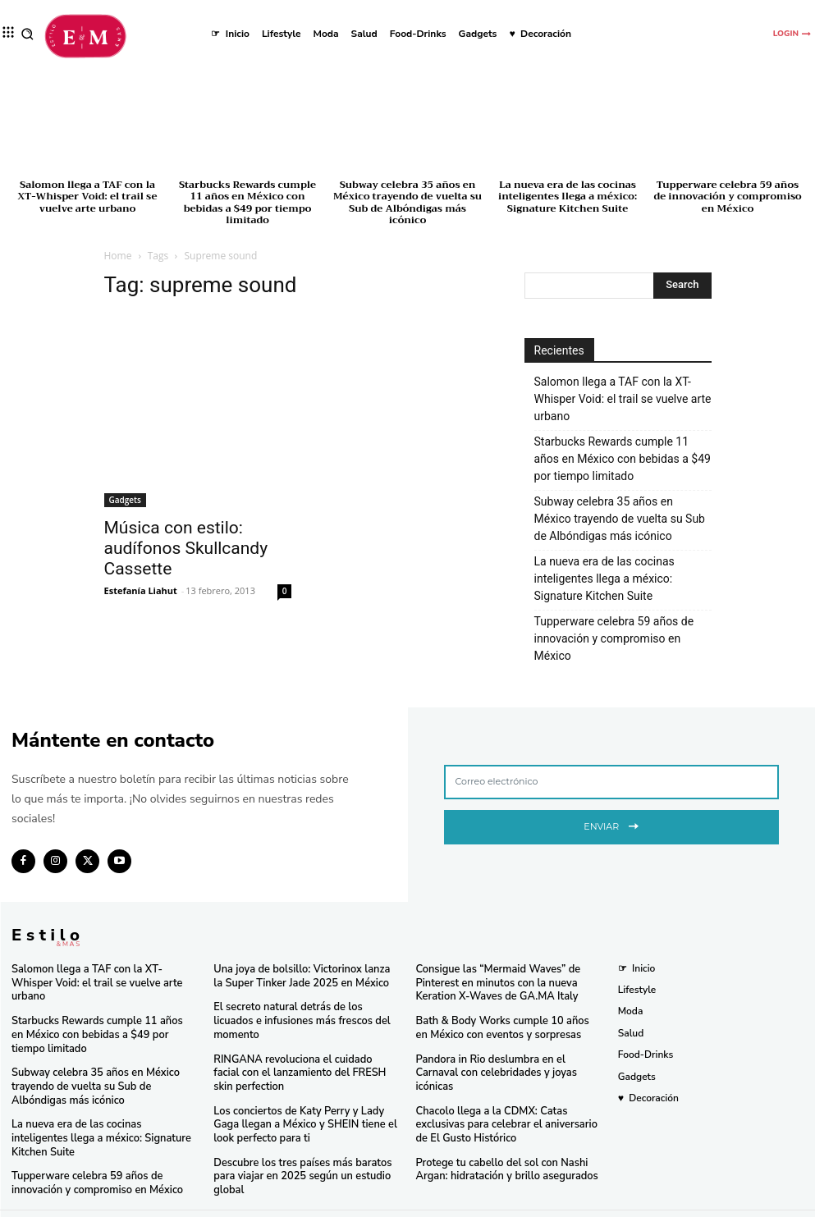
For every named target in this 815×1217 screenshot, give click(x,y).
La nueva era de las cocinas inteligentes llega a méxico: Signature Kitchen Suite (567, 196)
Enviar (611, 824)
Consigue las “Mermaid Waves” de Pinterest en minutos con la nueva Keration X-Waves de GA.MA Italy (493, 982)
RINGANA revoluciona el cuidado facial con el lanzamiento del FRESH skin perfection (300, 1055)
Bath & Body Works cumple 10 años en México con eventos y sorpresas (504, 1025)
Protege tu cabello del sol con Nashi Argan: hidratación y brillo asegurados (501, 1150)
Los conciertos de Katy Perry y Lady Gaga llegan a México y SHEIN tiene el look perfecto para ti (299, 1106)
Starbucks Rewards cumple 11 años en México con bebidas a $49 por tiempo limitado (247, 202)
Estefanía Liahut (140, 590)
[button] (27, 34)
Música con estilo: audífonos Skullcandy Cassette (186, 548)
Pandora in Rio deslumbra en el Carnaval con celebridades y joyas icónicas (507, 1063)
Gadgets (125, 500)
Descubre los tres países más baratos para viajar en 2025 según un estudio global (296, 1156)
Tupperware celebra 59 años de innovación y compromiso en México (727, 196)
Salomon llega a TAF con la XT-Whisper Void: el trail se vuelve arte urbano (87, 196)
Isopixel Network (591, 1202)
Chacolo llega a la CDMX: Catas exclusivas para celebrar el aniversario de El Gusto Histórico (508, 1106)
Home (118, 256)
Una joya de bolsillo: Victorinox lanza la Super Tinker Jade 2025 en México (301, 976)
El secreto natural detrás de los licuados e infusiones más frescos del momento (302, 1013)
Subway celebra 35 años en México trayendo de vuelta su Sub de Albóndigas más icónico (407, 202)
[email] (612, 782)
